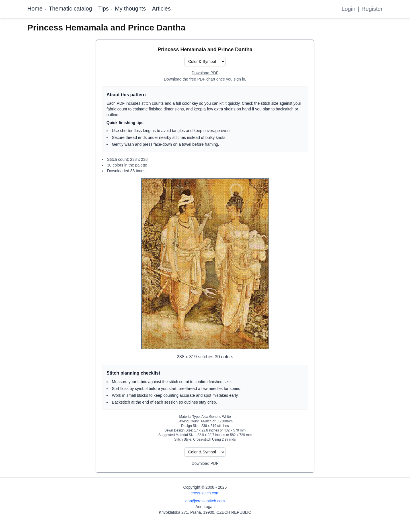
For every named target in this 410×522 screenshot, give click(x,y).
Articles (161, 8)
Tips (103, 8)
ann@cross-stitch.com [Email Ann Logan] (205, 501)
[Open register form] (205, 73)
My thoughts (130, 8)
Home (34, 8)
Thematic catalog (70, 8)
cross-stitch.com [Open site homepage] (204, 493)
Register (372, 9)
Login (348, 9)
